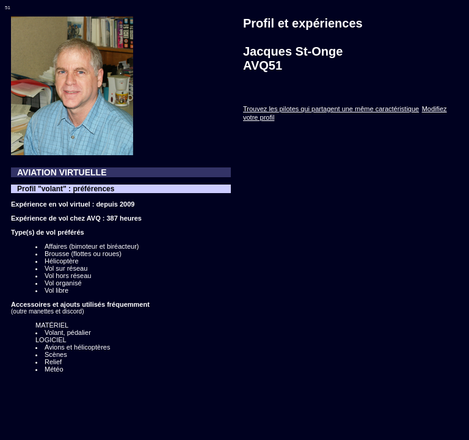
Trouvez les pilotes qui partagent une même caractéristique (331, 108)
